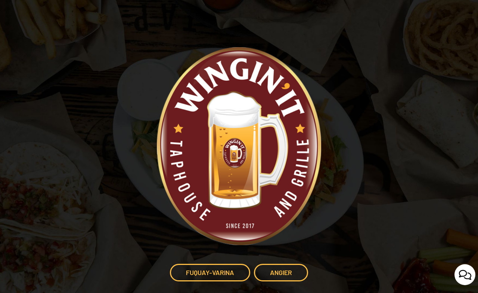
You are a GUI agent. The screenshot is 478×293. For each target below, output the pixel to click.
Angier (273, 274)
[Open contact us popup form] (464, 274)
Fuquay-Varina (202, 274)
